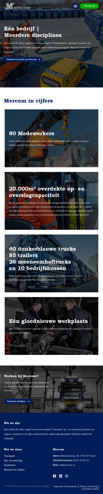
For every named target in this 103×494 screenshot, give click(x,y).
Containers (10, 465)
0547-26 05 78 (81, 460)
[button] (75, 6)
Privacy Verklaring (88, 486)
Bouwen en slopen (14, 469)
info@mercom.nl (67, 465)
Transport (9, 456)
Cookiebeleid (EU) (90, 489)
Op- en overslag (13, 460)
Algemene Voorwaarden (65, 486)
